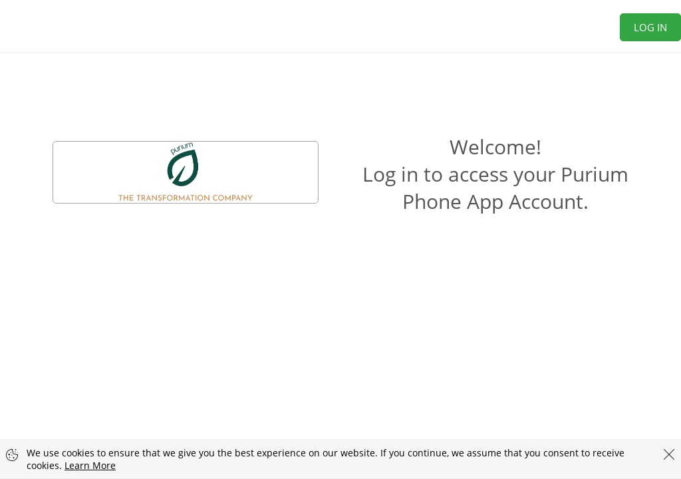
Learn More (90, 465)
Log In (650, 27)
